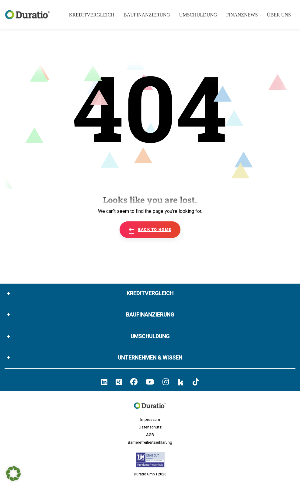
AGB (150, 434)
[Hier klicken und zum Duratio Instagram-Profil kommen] (165, 382)
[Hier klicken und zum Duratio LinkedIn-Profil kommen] (104, 382)
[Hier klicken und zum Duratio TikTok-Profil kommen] (196, 382)
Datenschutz (150, 426)
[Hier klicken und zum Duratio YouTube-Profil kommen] (150, 382)
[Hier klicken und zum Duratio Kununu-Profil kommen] (180, 382)
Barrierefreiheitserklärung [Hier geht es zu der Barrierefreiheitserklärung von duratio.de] (150, 442)
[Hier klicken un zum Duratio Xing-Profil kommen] (119, 382)
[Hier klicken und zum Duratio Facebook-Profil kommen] (134, 382)
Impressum (150, 419)
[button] (13, 473)
